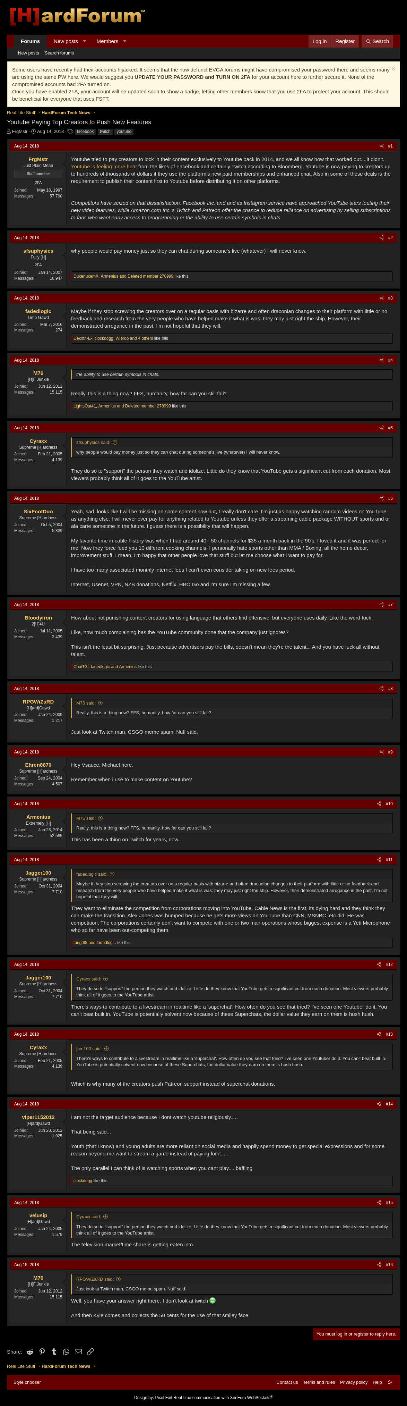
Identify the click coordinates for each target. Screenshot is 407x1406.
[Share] (381, 146)
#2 (390, 237)
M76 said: (86, 703)
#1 (390, 146)
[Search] (377, 41)
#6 (390, 498)
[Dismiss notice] (393, 69)
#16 (389, 1264)
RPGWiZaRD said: (95, 1279)
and (94, 942)
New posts (66, 41)
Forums (30, 41)
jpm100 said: (89, 1048)
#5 (390, 428)
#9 (390, 752)
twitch (105, 131)
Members (108, 41)
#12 (389, 964)
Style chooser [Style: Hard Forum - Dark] (27, 1382)
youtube (123, 131)
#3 (390, 298)
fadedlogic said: (91, 874)
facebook (85, 131)
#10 (389, 803)
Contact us (287, 1382)
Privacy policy (353, 1382)
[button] (84, 41)
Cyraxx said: (88, 979)
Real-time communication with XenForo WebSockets (223, 1397)
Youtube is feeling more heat (104, 166)
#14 (389, 1104)
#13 (389, 1034)
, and (123, 276)
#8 (390, 688)
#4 (390, 360)
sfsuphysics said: (93, 442)
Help (377, 1382)
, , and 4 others (113, 338)
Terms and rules (319, 1382)
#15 (389, 1202)
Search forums (59, 53)
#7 (390, 604)
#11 (389, 859)
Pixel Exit (163, 1397)
